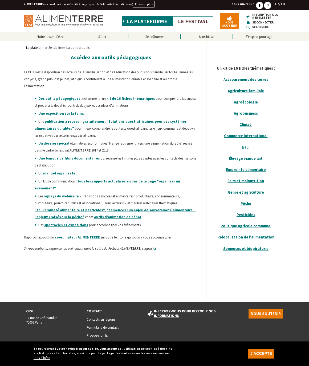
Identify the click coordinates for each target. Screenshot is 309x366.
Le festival (193, 21)
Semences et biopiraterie (246, 248)
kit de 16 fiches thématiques (131, 98)
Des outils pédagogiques (59, 98)
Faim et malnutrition (245, 180)
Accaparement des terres (245, 79)
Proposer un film (99, 335)
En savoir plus (144, 4)
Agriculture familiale (246, 91)
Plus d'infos (42, 360)
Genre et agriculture (246, 192)
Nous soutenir (229, 24)
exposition (55, 113)
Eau (245, 147)
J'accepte (261, 356)
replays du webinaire (61, 196)
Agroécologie (246, 102)
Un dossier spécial (53, 143)
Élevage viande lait (246, 158)
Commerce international (245, 135)
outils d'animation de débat (117, 217)
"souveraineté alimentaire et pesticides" (70, 210)
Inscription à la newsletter (265, 16)
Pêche (246, 203)
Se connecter (263, 22)
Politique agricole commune (246, 226)
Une (41, 113)
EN (283, 4)
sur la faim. (74, 113)
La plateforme (147, 21)
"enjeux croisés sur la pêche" (59, 217)
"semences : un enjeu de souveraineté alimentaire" (151, 210)
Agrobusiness (246, 113)
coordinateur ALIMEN (78, 237)
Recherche (260, 27)
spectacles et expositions (66, 225)
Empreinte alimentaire (246, 169)
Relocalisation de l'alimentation (245, 237)
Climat (245, 124)
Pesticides (246, 214)
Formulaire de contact (103, 327)
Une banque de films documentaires (69, 158)
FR (277, 4)
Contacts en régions (101, 319)
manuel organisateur (61, 173)
